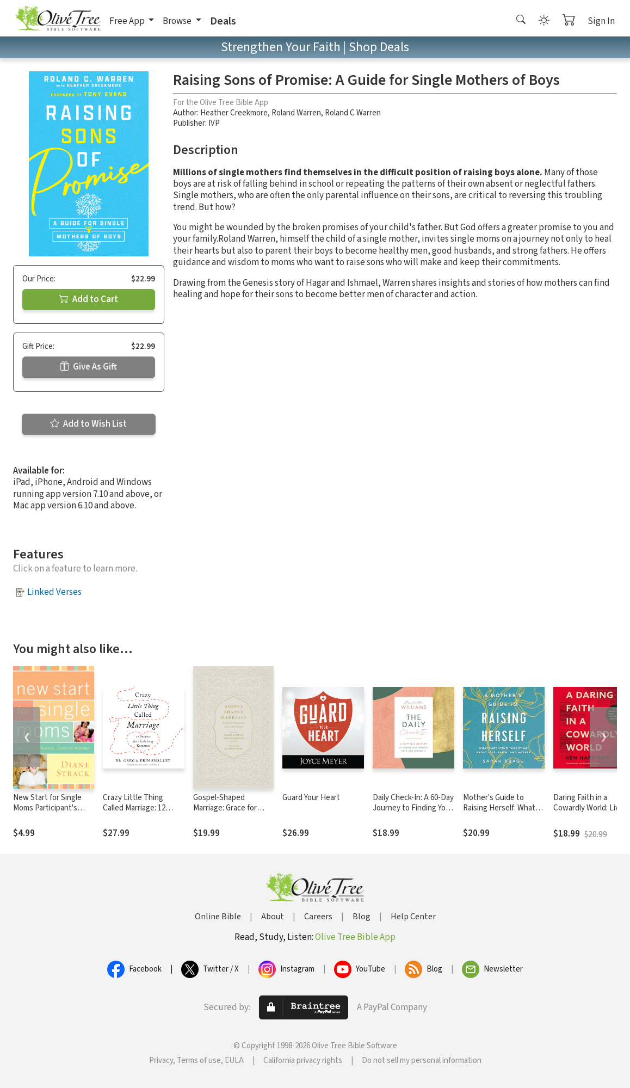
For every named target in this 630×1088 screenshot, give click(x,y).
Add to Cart (88, 299)
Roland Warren (296, 113)
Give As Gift (88, 366)
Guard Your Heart (311, 797)
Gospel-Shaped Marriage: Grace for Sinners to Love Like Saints (227, 813)
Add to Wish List (88, 424)
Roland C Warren (353, 113)
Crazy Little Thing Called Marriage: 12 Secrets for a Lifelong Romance (139, 813)
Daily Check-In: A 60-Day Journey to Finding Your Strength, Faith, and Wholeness (413, 813)
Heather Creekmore (234, 113)
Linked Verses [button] (54, 592)
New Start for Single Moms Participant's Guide (47, 808)
